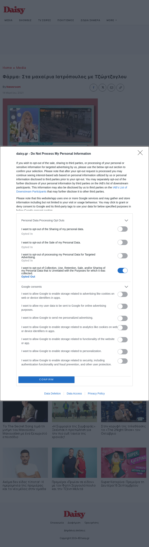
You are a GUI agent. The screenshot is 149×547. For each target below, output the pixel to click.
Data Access (74, 393)
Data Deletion (52, 393)
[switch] (123, 229)
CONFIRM (46, 379)
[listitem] (74, 220)
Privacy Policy (96, 393)
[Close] (141, 154)
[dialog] (74, 273)
